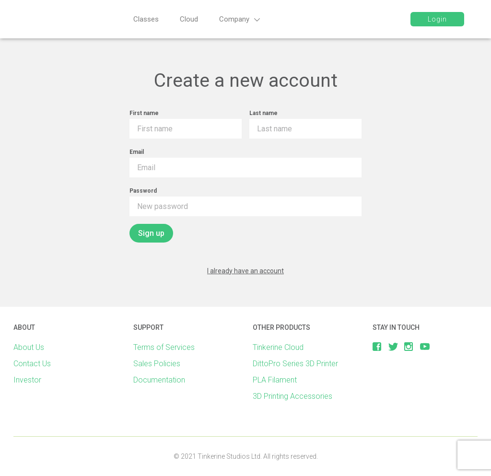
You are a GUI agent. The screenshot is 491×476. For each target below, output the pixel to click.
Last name (263, 113)
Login (437, 19)
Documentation (159, 379)
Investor (27, 379)
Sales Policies (156, 363)
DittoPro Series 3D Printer (295, 363)
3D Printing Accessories (292, 396)
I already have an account (245, 271)
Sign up (151, 233)
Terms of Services (164, 347)
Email (136, 152)
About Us (28, 347)
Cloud (189, 19)
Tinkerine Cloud (278, 347)
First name (144, 113)
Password (143, 190)
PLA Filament (275, 379)
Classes (146, 19)
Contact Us (32, 363)
